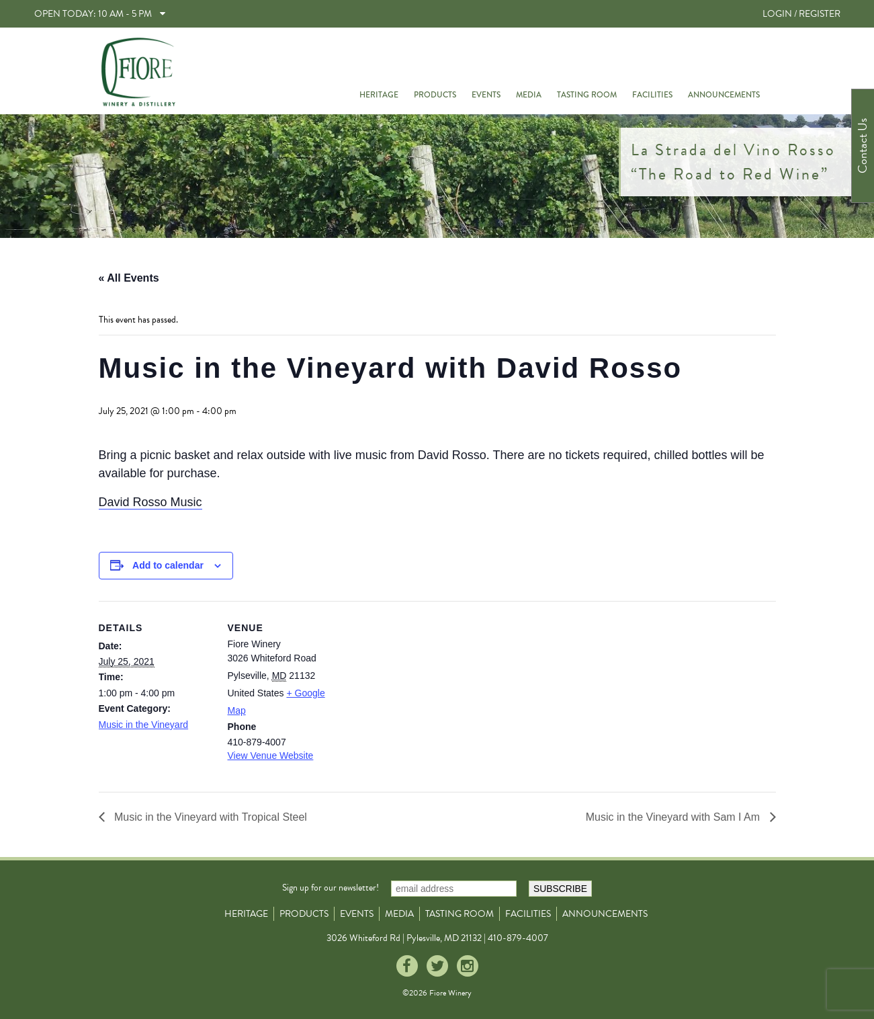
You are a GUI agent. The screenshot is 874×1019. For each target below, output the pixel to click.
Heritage (378, 95)
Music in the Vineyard (144, 724)
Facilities (652, 95)
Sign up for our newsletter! (330, 888)
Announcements (724, 95)
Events (486, 95)
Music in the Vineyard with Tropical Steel (209, 817)
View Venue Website (271, 755)
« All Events (129, 278)
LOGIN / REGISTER (801, 14)
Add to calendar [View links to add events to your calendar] (168, 565)
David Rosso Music (150, 502)
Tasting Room (587, 95)
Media (528, 95)
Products (435, 95)
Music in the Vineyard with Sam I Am (674, 817)
